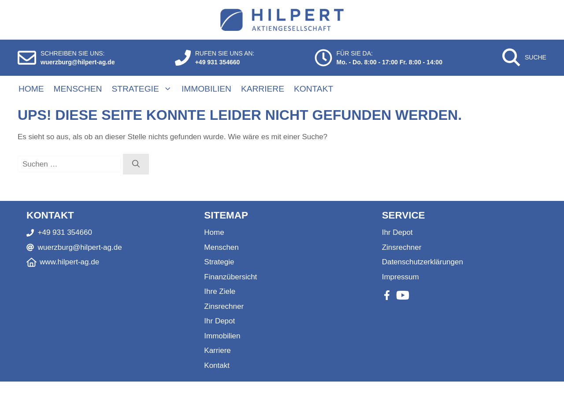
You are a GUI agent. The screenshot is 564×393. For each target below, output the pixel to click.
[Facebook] (387, 295)
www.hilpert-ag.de (69, 262)
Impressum (400, 277)
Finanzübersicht (230, 277)
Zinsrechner (224, 306)
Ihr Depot (219, 321)
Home (31, 88)
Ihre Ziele (219, 291)
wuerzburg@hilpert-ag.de (78, 62)
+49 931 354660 (217, 62)
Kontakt (313, 88)
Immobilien (206, 88)
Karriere (262, 88)
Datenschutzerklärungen (422, 262)
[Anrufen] (183, 58)
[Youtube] (402, 295)
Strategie (146, 89)
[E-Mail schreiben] (27, 57)
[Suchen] (136, 164)
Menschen (78, 88)
